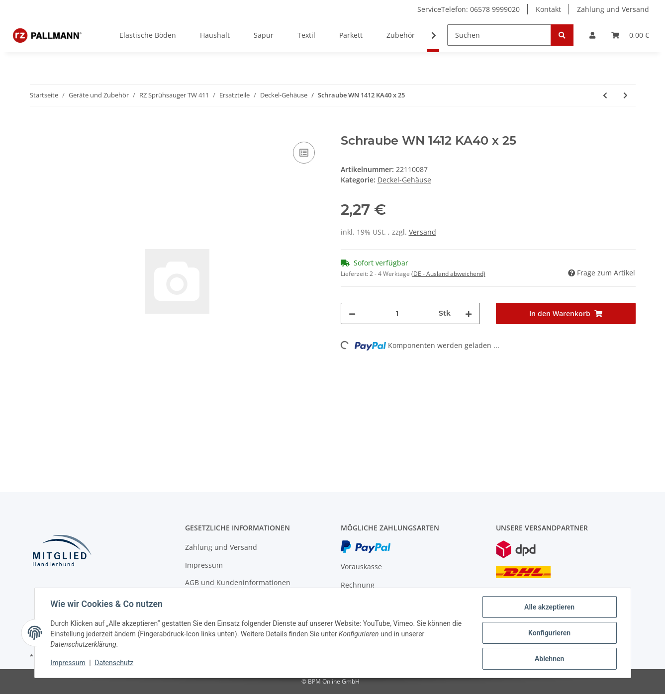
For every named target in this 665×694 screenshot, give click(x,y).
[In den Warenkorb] (38, 128)
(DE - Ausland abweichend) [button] (448, 273)
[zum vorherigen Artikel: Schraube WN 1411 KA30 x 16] (605, 95)
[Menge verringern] (352, 313)
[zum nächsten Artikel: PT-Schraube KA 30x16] (625, 95)
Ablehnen (549, 659)
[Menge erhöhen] (468, 313)
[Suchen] (499, 35)
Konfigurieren (549, 633)
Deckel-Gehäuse (404, 179)
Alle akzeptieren (549, 607)
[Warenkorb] (630, 35)
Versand (422, 232)
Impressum (204, 565)
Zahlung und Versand (613, 9)
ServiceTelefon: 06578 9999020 (468, 9)
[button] (592, 35)
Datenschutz (114, 663)
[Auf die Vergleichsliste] (304, 153)
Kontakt (548, 9)
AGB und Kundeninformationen (237, 582)
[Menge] (397, 313)
